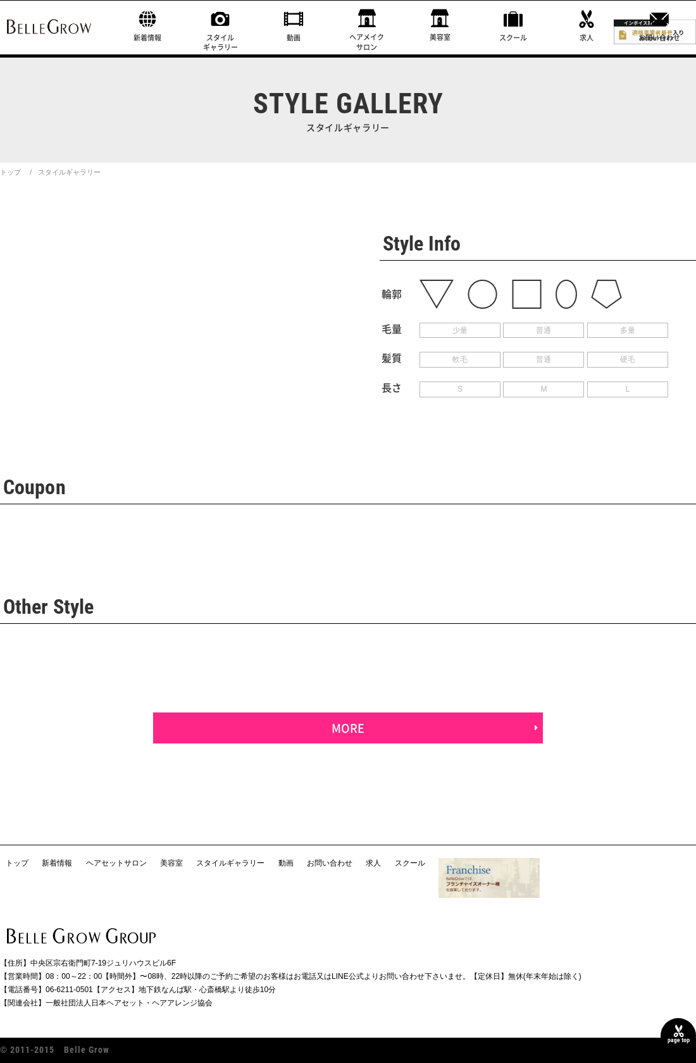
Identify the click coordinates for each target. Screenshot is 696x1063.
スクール (513, 37)
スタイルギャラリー (220, 42)
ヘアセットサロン (116, 863)
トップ (10, 172)
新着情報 (147, 37)
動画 (294, 37)
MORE (348, 728)
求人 (586, 37)
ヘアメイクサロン (366, 42)
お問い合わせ (659, 37)
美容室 (440, 37)
